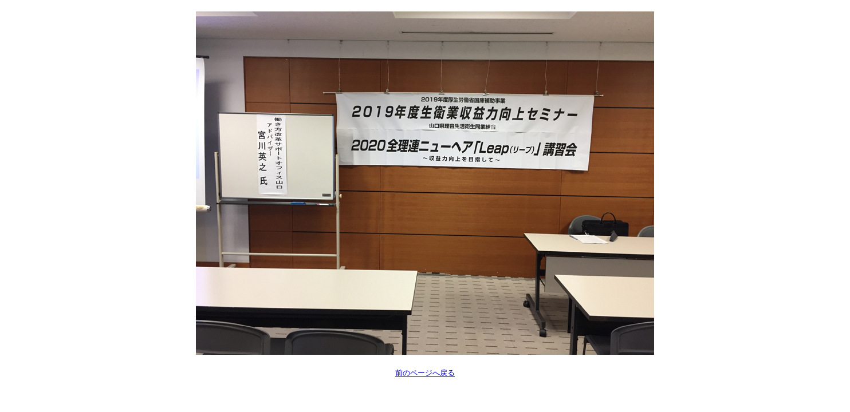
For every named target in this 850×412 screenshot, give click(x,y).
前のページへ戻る (425, 373)
